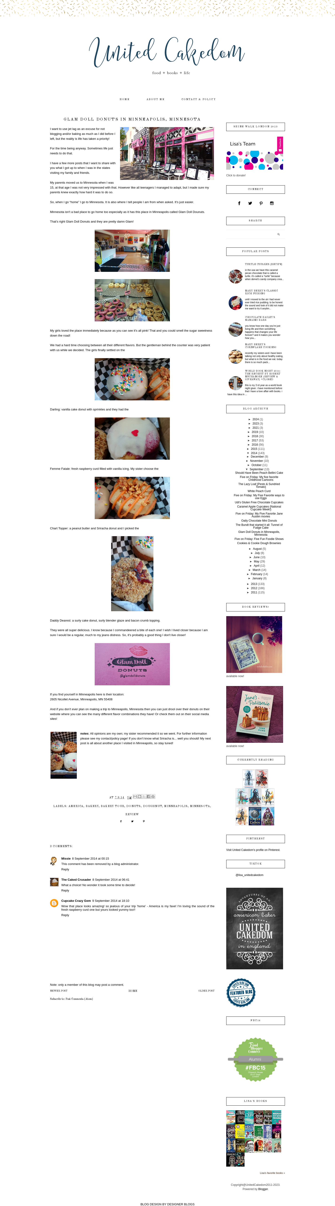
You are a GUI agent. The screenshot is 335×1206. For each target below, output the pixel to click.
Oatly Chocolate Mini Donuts (259, 520)
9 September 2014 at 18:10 (110, 901)
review (132, 814)
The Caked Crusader (76, 879)
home (125, 99)
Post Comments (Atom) (79, 999)
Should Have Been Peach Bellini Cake (259, 472)
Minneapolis (176, 806)
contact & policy (198, 99)
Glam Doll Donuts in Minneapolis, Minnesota (259, 533)
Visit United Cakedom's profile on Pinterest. (253, 850)
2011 (254, 592)
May (256, 561)
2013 (254, 584)
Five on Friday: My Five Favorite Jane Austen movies (259, 515)
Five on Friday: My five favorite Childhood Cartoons (259, 478)
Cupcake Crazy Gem (76, 901)
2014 (254, 453)
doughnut (152, 806)
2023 (256, 423)
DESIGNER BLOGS (181, 1204)
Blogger (263, 1189)
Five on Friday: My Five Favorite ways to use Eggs (259, 497)
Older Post (206, 991)
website (55, 714)
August (257, 548)
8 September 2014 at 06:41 (110, 879)
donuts (133, 806)
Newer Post (58, 991)
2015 (254, 449)
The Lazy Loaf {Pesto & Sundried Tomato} (259, 485)
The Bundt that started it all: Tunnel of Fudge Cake (259, 526)
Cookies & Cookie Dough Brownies (259, 543)
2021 (256, 427)
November (256, 461)
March (256, 570)
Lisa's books (255, 1101)
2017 (255, 440)
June (256, 557)
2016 (255, 444)
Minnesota (200, 806)
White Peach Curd (259, 491)
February (256, 574)
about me (155, 99)
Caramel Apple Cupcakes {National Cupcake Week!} (259, 508)
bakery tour (112, 806)
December (257, 456)
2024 (256, 419)
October (257, 465)
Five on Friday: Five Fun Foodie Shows (259, 539)
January (257, 578)
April (256, 565)
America (75, 806)
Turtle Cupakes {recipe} (264, 264)
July (257, 553)
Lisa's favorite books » (272, 1173)
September (257, 469)
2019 (255, 432)
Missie (66, 858)
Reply (65, 869)
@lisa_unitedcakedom (249, 875)
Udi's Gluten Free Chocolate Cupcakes (259, 502)
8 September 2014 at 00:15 (90, 858)
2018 (255, 436)
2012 (254, 588)
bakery (92, 806)
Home (133, 991)
